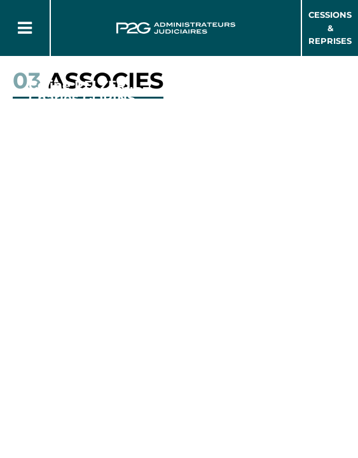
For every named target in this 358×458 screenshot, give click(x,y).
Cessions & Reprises (330, 28)
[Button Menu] (25, 28)
